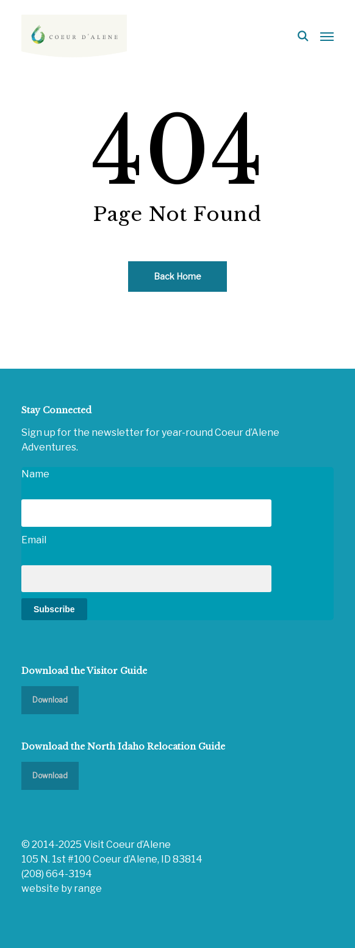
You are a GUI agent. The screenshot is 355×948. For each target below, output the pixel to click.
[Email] (146, 578)
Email (33, 540)
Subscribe (54, 609)
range (88, 888)
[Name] (146, 513)
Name (35, 474)
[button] (327, 36)
